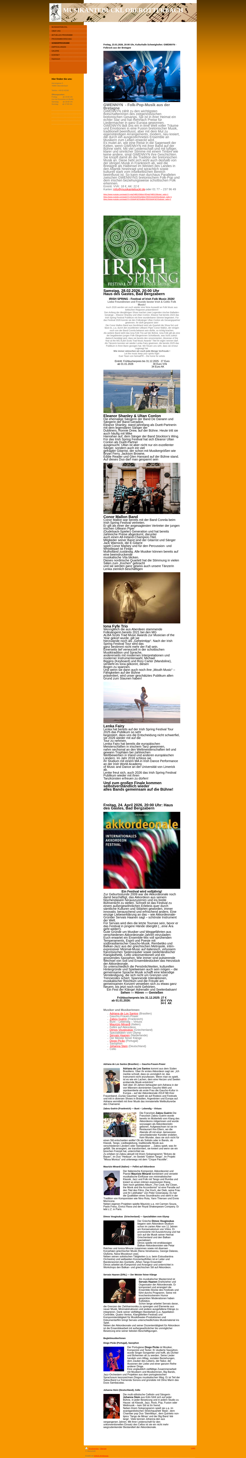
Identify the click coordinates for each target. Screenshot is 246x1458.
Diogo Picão (117, 1040)
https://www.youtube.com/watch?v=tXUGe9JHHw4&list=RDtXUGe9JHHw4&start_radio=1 (137, 197)
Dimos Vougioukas (121, 1029)
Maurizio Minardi (120, 1024)
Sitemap (103, 1449)
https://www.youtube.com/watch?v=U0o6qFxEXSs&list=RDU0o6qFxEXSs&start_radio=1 (137, 199)
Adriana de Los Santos (124, 1013)
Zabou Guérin (118, 1019)
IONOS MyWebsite (101, 1456)
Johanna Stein (119, 1046)
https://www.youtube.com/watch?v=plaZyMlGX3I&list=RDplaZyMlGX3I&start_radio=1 (135, 194)
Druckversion (92, 1449)
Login (193, 1448)
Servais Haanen (120, 1035)
